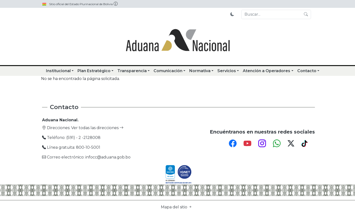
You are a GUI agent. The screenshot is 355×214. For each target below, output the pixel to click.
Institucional (58, 70)
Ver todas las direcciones (97, 127)
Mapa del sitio (176, 207)
